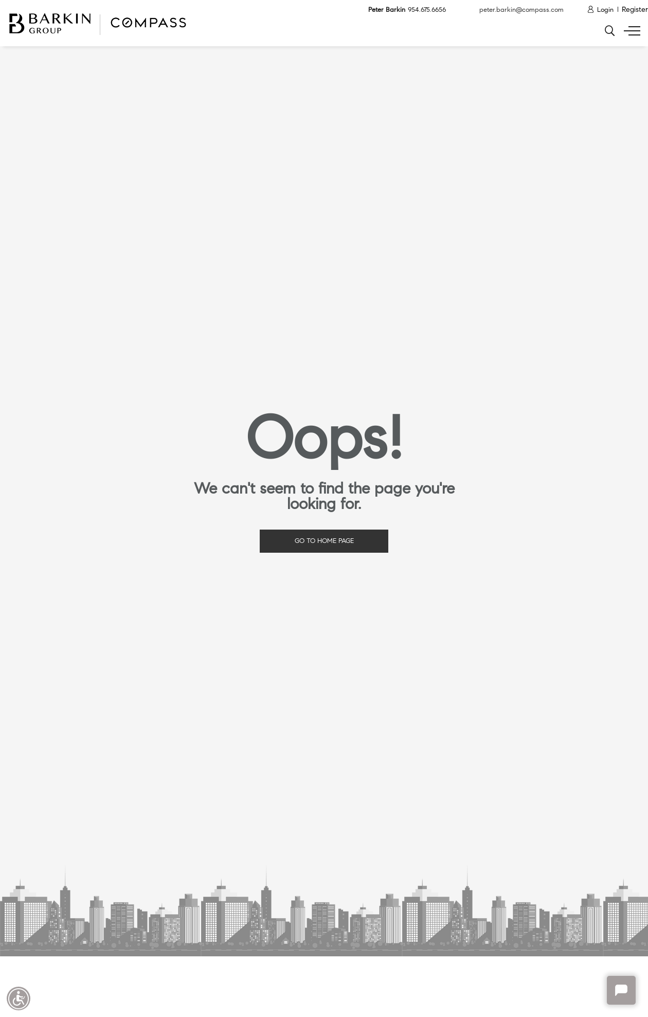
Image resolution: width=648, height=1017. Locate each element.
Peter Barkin (402, 10)
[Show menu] (630, 30)
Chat (621, 990)
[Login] (600, 10)
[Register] (635, 10)
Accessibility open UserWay (18, 998)
